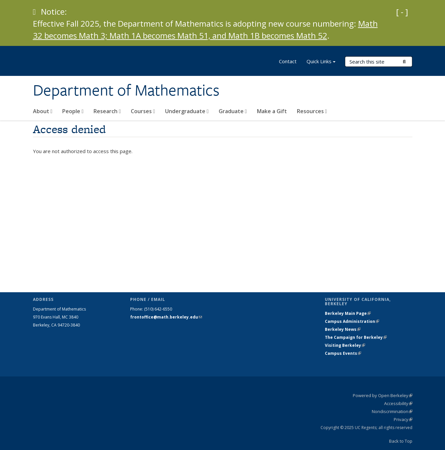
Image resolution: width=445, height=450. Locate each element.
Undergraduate (187, 111)
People (73, 111)
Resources (312, 111)
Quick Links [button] (321, 62)
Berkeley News (342, 329)
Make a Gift (272, 111)
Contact (288, 61)
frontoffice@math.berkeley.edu (166, 317)
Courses (143, 111)
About (43, 111)
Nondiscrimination (392, 411)
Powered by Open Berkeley (382, 395)
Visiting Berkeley (345, 345)
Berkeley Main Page (348, 313)
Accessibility (398, 403)
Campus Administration (352, 321)
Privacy (403, 419)
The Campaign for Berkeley (356, 337)
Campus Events (343, 353)
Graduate (233, 111)
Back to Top (400, 441)
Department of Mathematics (126, 90)
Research (107, 111)
